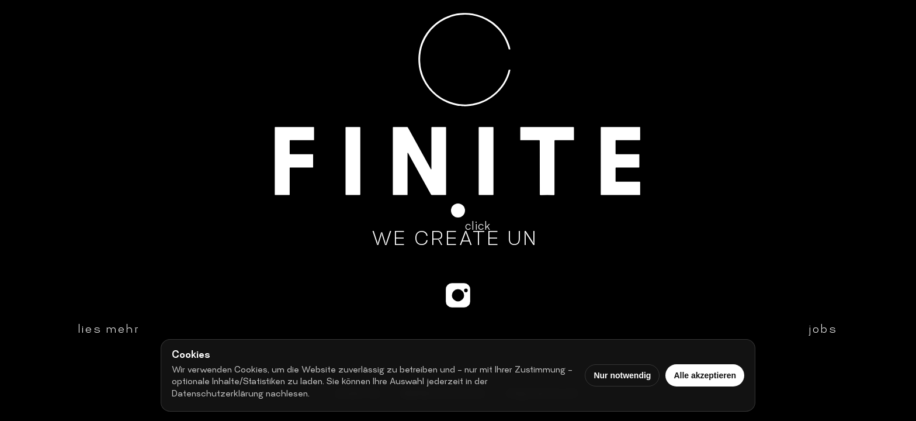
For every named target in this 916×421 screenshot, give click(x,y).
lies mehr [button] (109, 330)
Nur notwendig (622, 375)
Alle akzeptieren (705, 375)
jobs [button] (823, 330)
